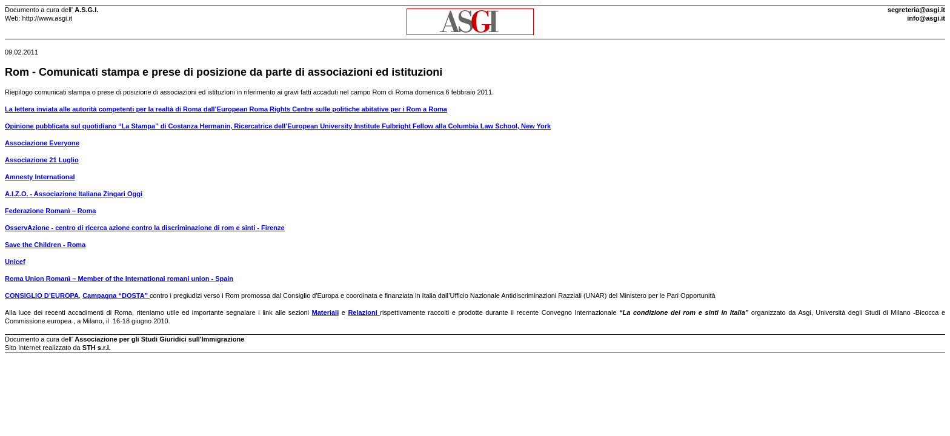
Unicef (15, 261)
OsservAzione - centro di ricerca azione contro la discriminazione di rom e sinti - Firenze (145, 227)
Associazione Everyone (42, 143)
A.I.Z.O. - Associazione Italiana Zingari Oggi (73, 193)
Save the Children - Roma (45, 244)
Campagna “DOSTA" (116, 295)
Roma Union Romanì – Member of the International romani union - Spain (119, 278)
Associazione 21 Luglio (42, 160)
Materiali (325, 312)
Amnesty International (40, 176)
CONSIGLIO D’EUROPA (42, 295)
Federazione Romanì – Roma (50, 210)
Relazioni (364, 312)
